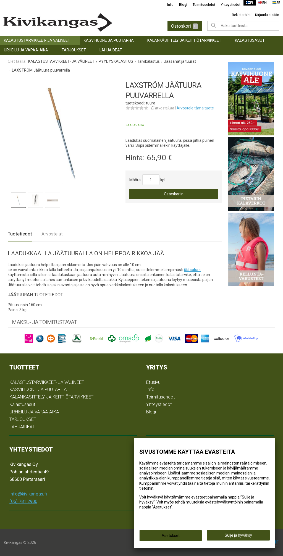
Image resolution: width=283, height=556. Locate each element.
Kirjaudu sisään (267, 15)
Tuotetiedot (20, 234)
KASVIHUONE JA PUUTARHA (109, 40)
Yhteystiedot (227, 4)
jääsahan (192, 269)
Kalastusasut (250, 40)
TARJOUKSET (74, 50)
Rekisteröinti (241, 15)
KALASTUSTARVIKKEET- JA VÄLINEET (37, 40)
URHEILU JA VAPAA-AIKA (26, 50)
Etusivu (153, 382)
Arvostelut (52, 234)
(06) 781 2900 (23, 501)
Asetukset (171, 537)
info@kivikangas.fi (28, 494)
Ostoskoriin (174, 194)
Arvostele (195, 108)
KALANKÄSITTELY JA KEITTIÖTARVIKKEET (184, 40)
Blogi (180, 4)
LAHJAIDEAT (110, 50)
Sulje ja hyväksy (238, 537)
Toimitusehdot (200, 4)
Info (167, 4)
